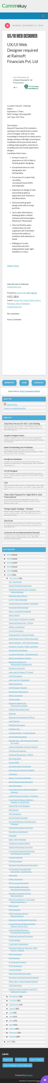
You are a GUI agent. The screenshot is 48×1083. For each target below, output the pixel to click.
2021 (9, 563)
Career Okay (28, 300)
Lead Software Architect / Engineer (23, 603)
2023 (9, 555)
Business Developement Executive (23, 865)
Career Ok (18, 300)
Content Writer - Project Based (22, 733)
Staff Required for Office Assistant (23, 638)
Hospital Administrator (19, 607)
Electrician (8, 520)
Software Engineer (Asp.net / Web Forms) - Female (23, 949)
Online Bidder (14, 940)
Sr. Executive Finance (17, 962)
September (14, 1004)
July (11, 1012)
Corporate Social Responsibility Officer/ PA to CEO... (22, 925)
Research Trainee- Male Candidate (23, 646)
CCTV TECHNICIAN (18, 600)
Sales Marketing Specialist (20, 973)
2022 (9, 559)
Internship (13, 875)
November (14, 996)
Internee (12, 713)
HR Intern (13, 774)
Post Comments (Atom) (30, 391)
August (12, 1008)
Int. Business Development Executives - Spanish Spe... (20, 870)
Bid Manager (14, 958)
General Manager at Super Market (23, 747)
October (13, 1000)
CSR (6, 483)
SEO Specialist (15, 758)
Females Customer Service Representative (20, 894)
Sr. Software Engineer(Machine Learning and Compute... (22, 852)
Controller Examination (18, 944)
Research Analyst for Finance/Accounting (18, 704)
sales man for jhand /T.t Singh (21, 672)
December (13, 578)
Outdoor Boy (14, 729)
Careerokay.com (14, 287)
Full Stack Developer (17, 751)
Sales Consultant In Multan (20, 658)
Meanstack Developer (18, 650)
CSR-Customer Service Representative (18, 914)
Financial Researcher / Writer (21, 623)
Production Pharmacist (18, 691)
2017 (9, 1041)
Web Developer (15, 684)
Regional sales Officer (18, 596)
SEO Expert (14, 810)
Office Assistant (16, 879)
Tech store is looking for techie (22, 619)
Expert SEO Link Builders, (19, 806)
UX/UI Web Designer (22, 36)
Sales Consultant (16, 695)
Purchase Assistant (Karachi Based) (24, 977)
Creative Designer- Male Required (23, 654)
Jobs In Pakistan (36, 1060)
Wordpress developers (18, 832)
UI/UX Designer (11, 471)
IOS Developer (15, 814)
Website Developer (17, 725)
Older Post (38, 383)
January (12, 1036)
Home (24, 383)
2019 (9, 571)
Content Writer (15, 970)
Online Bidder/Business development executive (19, 888)
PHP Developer (15, 861)
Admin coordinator (17, 627)
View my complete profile (15, 408)
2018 (9, 575)
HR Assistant (14, 699)
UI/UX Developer (16, 631)
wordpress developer (13, 459)
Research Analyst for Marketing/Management (20, 663)
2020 (9, 567)
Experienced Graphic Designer (21, 770)
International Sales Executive (21, 828)
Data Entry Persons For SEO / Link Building (22, 423)
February (13, 1032)
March (12, 1028)
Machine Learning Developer (21, 936)
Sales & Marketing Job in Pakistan (18, 447)
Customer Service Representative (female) (21, 532)
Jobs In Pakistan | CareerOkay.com (17, 1065)
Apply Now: (13, 265)
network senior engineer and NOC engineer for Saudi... (23, 990)
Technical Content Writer (19, 843)
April (11, 1024)
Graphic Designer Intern (14, 435)
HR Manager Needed (18, 687)
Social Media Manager (18, 817)
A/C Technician (15, 582)
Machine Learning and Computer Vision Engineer (22, 590)
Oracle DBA (14, 762)
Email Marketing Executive (20, 585)
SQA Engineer (14, 910)
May (11, 1020)
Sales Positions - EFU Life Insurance (24, 642)
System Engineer (16, 857)
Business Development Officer (22, 717)
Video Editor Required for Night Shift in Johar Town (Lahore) (23, 495)
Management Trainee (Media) (21, 635)
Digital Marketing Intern (19, 709)
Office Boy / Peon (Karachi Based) (23, 981)
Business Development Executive (23, 920)
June (11, 1016)
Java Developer (15, 785)
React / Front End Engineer (20, 611)
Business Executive (17, 668)
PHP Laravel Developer (19, 883)
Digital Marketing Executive (21, 847)
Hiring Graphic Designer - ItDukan (18, 509)
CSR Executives (15, 985)
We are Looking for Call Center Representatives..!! (22, 900)
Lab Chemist (14, 721)
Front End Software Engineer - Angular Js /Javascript (21, 801)
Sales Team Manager (17, 839)
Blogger (29, 1075)
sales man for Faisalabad (19, 680)
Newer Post (9, 383)
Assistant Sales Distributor (20, 766)
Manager (13, 835)
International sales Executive (21, 782)
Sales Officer (14, 615)
